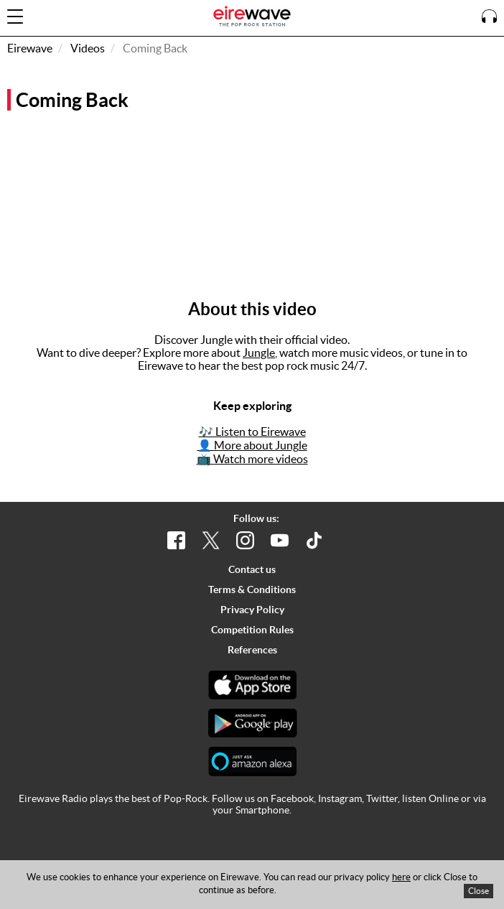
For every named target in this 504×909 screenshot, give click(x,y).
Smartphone (262, 810)
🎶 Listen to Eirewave (252, 431)
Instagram (340, 798)
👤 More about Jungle (252, 445)
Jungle (259, 352)
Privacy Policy (252, 609)
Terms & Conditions (252, 589)
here (401, 877)
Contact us (252, 569)
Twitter (382, 798)
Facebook (292, 798)
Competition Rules (252, 629)
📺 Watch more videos (252, 458)
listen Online (430, 798)
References (252, 650)
